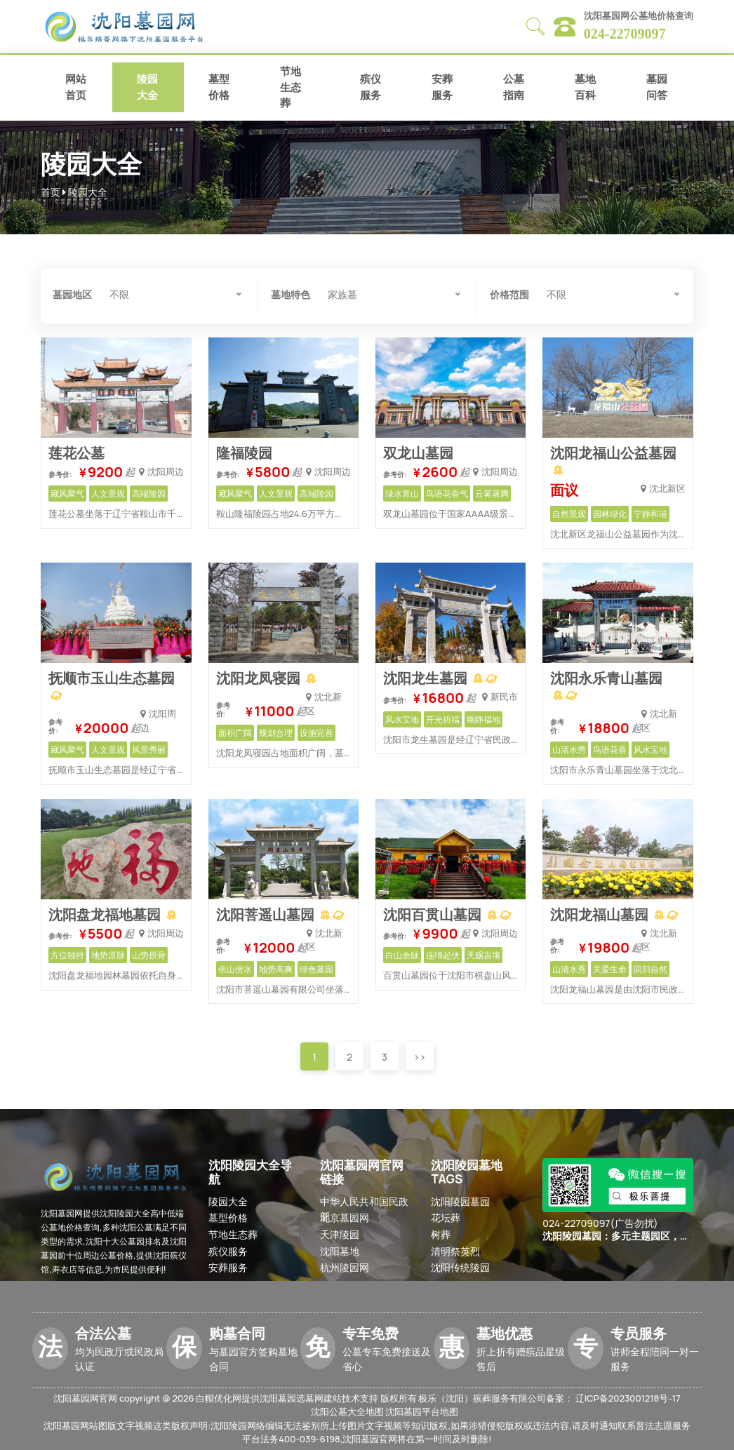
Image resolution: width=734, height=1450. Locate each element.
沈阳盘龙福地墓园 (106, 914)
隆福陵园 (244, 452)
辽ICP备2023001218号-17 (628, 1398)
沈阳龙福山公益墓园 (613, 452)
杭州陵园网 (344, 1267)
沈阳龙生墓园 (426, 678)
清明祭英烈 (455, 1251)
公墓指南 (513, 87)
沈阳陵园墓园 (460, 1201)
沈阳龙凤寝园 (259, 678)
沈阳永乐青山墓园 (606, 678)
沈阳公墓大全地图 (347, 1411)
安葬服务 (442, 87)
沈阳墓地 (339, 1251)
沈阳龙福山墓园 (600, 914)
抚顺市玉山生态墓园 (111, 678)
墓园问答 (656, 87)
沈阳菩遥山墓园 (266, 914)
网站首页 (75, 87)
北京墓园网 (344, 1217)
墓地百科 (585, 87)
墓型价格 (218, 87)
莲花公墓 (76, 452)
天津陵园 (339, 1234)
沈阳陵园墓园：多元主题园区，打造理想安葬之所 (616, 1236)
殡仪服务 (370, 87)
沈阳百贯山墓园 (433, 914)
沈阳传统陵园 (460, 1267)
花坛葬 (445, 1217)
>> (419, 1056)
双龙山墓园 (418, 452)
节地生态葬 (290, 87)
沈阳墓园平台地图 (421, 1411)
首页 (50, 192)
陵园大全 (147, 87)
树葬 (441, 1234)
